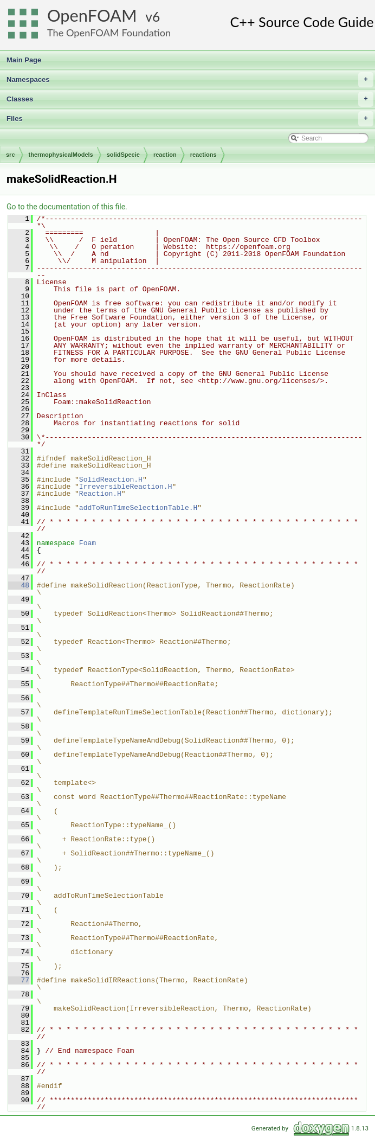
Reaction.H (100, 493)
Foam (87, 543)
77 (18, 980)
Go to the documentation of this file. (67, 206)
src (10, 154)
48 (18, 585)
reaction (165, 154)
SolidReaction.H (111, 479)
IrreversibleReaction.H (125, 486)
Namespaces (190, 79)
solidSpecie (123, 154)
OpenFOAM (92, 15)
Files (190, 118)
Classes (190, 99)
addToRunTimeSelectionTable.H (138, 508)
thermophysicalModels (61, 154)
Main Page (24, 60)
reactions (203, 154)
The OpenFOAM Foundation (109, 33)
